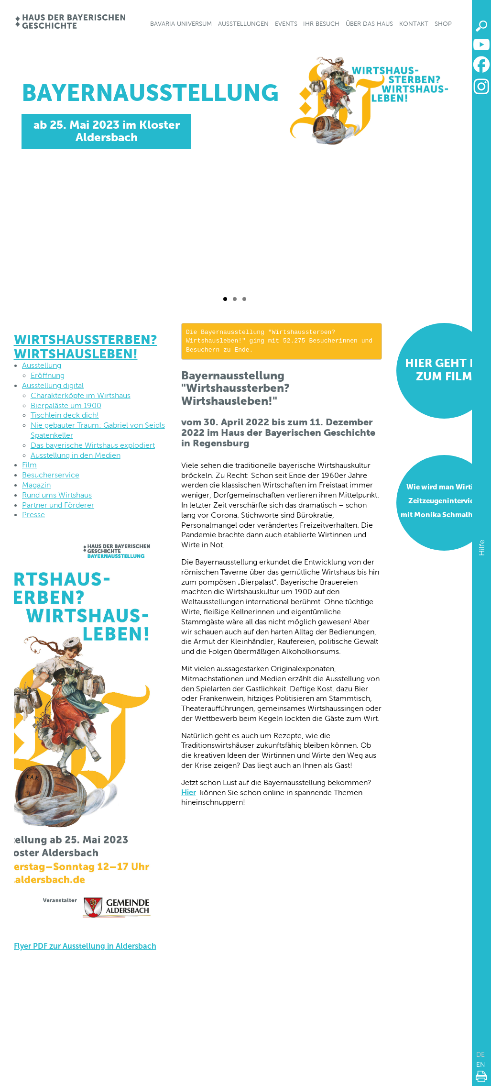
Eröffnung (48, 375)
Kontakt (413, 23)
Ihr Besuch (321, 23)
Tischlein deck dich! (65, 415)
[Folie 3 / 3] (244, 299)
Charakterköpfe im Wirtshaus (81, 395)
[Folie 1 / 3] (225, 299)
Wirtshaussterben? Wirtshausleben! (85, 346)
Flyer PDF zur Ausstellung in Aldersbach (85, 946)
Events (286, 23)
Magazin (36, 485)
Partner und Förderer (58, 505)
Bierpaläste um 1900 (66, 405)
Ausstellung (41, 365)
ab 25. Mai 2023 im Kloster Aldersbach (106, 131)
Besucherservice (50, 475)
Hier (188, 792)
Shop (443, 23)
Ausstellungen (243, 23)
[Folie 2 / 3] (235, 299)
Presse (33, 514)
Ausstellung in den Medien (75, 455)
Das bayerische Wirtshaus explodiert (93, 445)
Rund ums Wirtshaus (57, 495)
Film (29, 465)
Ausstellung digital (53, 385)
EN (480, 1064)
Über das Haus (369, 23)
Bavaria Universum (181, 23)
